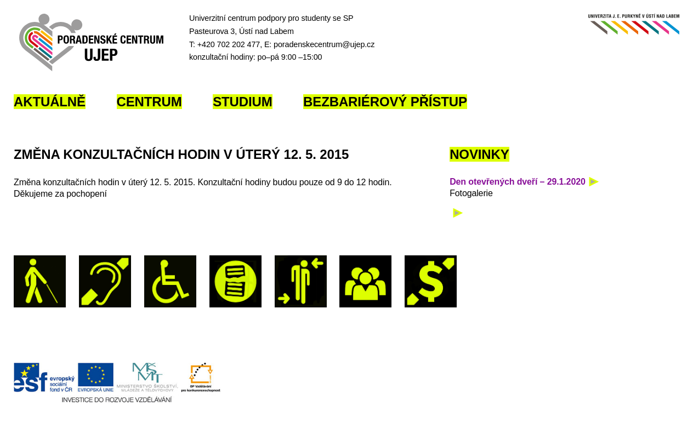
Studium (242, 101)
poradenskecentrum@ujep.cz (324, 44)
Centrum (149, 101)
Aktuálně (50, 101)
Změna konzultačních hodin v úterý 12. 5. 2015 (181, 154)
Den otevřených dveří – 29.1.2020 (518, 181)
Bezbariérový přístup (385, 101)
